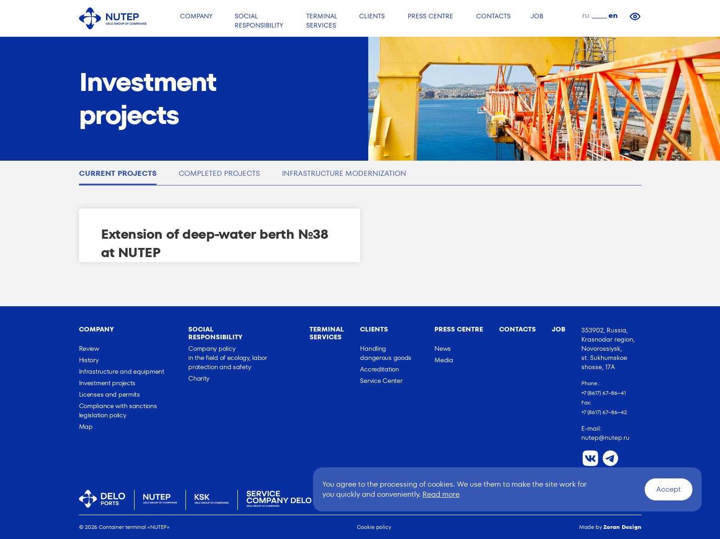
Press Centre (458, 329)
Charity (198, 378)
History (89, 360)
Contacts (517, 329)
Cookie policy (374, 527)
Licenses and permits (109, 394)
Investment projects (107, 382)
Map (86, 426)
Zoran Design (622, 527)
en (613, 15)
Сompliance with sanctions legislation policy (118, 410)
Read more (441, 494)
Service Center (381, 380)
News (442, 348)
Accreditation (379, 369)
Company (96, 329)
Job (558, 329)
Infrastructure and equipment (121, 371)
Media (443, 360)
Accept (668, 489)
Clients (374, 329)
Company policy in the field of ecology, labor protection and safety (227, 357)
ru (585, 15)
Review (89, 348)
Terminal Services (326, 333)
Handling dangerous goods (385, 353)
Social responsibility (215, 333)
